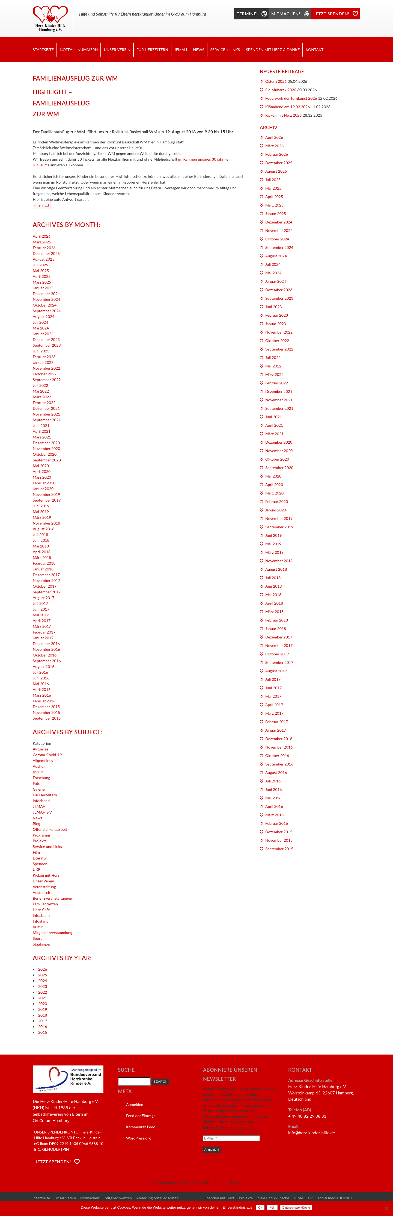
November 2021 (46, 414)
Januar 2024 (43, 333)
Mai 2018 (41, 546)
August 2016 (43, 666)
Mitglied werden (118, 1198)
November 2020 (46, 448)
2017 (42, 1020)
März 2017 (42, 626)
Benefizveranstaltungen (52, 898)
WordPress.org (138, 1138)
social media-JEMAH (335, 1198)
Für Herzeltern (152, 49)
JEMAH (180, 49)
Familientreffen (45, 904)
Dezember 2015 (46, 706)
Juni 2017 (41, 609)
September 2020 (47, 460)
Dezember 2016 (46, 643)
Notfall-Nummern (79, 49)
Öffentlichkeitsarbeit (50, 829)
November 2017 (46, 580)
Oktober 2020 (44, 454)
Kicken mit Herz (46, 875)
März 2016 (42, 695)
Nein (272, 1207)
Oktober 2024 (44, 305)
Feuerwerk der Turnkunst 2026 (291, 98)
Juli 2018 (40, 534)
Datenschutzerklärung (296, 1207)
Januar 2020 (43, 488)
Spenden (40, 863)
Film (36, 852)
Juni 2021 (41, 425)
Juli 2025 (40, 265)
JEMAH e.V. (42, 812)
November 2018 (46, 523)
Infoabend (41, 800)
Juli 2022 (40, 385)
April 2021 (41, 431)
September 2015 (47, 718)
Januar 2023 (43, 362)
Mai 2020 (41, 465)
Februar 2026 (44, 247)
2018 (42, 1015)
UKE (36, 869)
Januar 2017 (43, 637)
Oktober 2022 (44, 374)
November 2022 (46, 368)
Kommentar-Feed (140, 1126)
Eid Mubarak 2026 (280, 89)
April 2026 (41, 236)
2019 (42, 1009)
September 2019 (47, 500)
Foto (36, 783)
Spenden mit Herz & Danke (273, 49)
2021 (42, 998)
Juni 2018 (41, 540)
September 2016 (47, 660)
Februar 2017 (44, 632)
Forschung (41, 777)
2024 (42, 980)
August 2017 (43, 597)
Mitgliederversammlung (52, 932)
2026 (42, 969)
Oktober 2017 (44, 586)
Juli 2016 (40, 672)
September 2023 (47, 345)
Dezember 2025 (46, 253)
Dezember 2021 (46, 408)
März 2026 (42, 242)
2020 (42, 1003)
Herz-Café (41, 909)
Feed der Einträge (141, 1115)
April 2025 (41, 276)
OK (260, 1207)
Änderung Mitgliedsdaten (157, 1198)
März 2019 (42, 517)
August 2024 (43, 316)
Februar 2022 (44, 402)
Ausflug (39, 766)
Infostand (41, 921)
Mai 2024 (41, 328)
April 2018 (41, 551)
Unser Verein (117, 49)
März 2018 (42, 557)
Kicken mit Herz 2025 (283, 115)
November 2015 (46, 712)
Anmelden (134, 1104)
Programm (41, 835)
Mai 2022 (41, 391)
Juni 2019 (41, 506)
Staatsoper (41, 944)
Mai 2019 (41, 511)
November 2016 (46, 649)
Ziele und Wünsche (273, 1198)
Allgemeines (43, 760)
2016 (42, 1026)
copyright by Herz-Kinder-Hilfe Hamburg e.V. (203, 1182)
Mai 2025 (41, 270)
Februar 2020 (44, 483)
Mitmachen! (90, 1198)
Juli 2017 (40, 603)
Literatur (40, 858)
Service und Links (47, 846)
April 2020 (41, 471)
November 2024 (46, 299)
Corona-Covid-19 (47, 754)
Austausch (41, 892)
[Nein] (386, 1208)
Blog (36, 823)
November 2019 (46, 494)
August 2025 (43, 259)
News (198, 49)
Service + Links (225, 49)
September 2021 (47, 419)
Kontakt (314, 49)
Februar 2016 (44, 701)
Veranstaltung (44, 886)
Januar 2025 (43, 287)
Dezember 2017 (46, 574)
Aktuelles (40, 749)
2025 (42, 975)
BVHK (38, 772)
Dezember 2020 (46, 442)
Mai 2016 (41, 683)
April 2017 (41, 620)
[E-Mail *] (231, 1138)
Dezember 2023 (46, 339)
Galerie (39, 789)
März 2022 (42, 396)
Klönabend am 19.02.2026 (287, 106)
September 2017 (47, 592)
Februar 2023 (44, 356)
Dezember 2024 (46, 293)
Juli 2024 (40, 322)
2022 (42, 992)
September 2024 (47, 310)
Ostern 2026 (276, 81)
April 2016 (41, 689)
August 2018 (43, 528)
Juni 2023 (41, 351)
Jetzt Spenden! (53, 1161)
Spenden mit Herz (219, 1198)
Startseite (43, 49)
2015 (42, 1032)
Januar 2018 (43, 569)
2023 (42, 986)
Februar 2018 (44, 563)
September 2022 (47, 379)
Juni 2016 (41, 678)
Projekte (40, 840)
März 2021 (42, 437)
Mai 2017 (41, 615)
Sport (37, 938)
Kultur (38, 926)
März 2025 (42, 282)
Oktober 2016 (44, 655)
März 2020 (42, 477)
